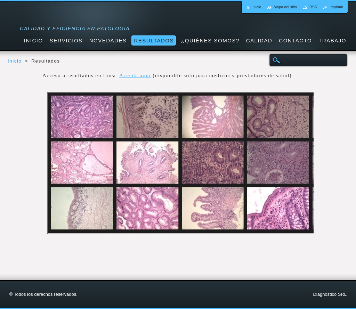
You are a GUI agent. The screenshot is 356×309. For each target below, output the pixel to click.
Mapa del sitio (285, 7)
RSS (313, 7)
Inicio (15, 61)
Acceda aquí (135, 75)
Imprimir (336, 7)
